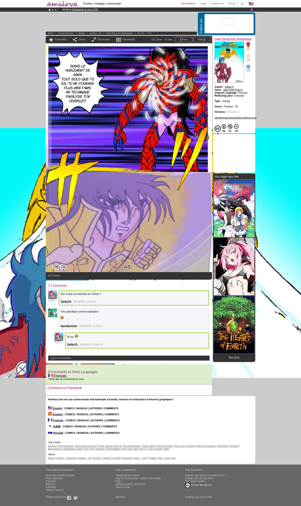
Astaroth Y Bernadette (107, 449)
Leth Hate (132, 449)
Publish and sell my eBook (199, 478)
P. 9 (150, 33)
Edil (123, 449)
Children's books (111, 458)
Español (55, 414)
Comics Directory (66, 33)
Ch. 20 (140, 33)
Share (82, 39)
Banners (50, 484)
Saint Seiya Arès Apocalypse (119, 33)
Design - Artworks (66, 458)
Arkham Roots (164, 446)
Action (51, 458)
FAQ (117, 481)
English (55, 408)
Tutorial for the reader (127, 475)
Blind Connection (205, 446)
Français (57, 375)
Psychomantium (131, 446)
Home (50, 33)
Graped (233, 446)
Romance (127, 458)
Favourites (61, 39)
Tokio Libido (148, 446)
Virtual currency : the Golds (130, 484)
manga (82, 33)
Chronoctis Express (85, 446)
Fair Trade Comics (195, 481)
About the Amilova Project (60, 475)
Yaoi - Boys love (166, 458)
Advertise (51, 487)
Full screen (104, 39)
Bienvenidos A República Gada (65, 449)
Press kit (50, 481)
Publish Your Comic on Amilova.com (205, 475)
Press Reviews (54, 478)
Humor (97, 458)
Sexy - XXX (140, 458)
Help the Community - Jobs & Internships (138, 478)
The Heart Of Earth (184, 446)
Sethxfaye (222, 446)
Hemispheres (65, 446)
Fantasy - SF (95, 33)
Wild (166, 449)
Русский (55, 433)
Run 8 (142, 449)
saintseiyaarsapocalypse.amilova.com (235, 117)
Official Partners (54, 490)
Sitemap (120, 497)
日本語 (54, 426)
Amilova (52, 446)
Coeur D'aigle (155, 449)
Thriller (152, 458)
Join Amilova (188, 3)
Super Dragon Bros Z (109, 446)
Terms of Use (122, 487)
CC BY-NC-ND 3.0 (198, 485)
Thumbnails (128, 39)
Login (203, 3)
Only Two (89, 449)
